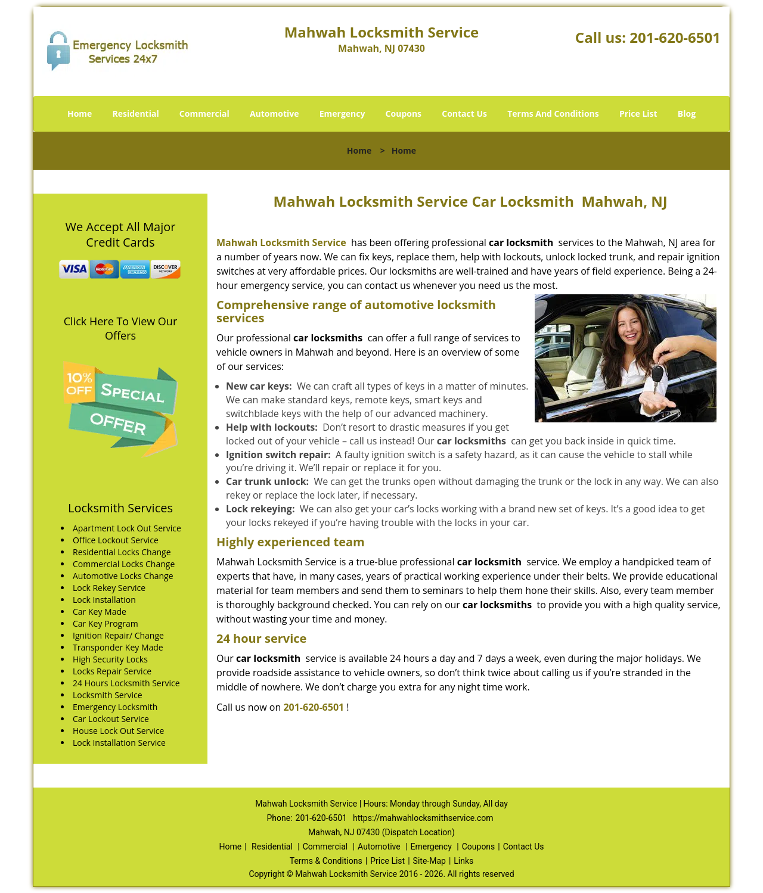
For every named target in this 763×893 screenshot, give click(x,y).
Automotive (274, 113)
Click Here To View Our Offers (121, 328)
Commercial (204, 113)
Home (79, 113)
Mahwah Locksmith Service (281, 242)
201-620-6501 (675, 37)
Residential (136, 113)
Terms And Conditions (553, 113)
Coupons (403, 113)
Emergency (342, 113)
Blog (687, 113)
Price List (638, 113)
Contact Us (464, 113)
